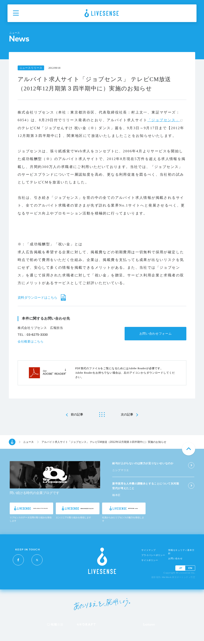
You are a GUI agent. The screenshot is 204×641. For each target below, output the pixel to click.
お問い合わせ (175, 558)
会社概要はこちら (31, 341)
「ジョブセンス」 (163, 120)
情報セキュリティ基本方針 (181, 552)
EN (190, 568)
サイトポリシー (149, 560)
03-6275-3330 (37, 334)
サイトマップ (148, 550)
